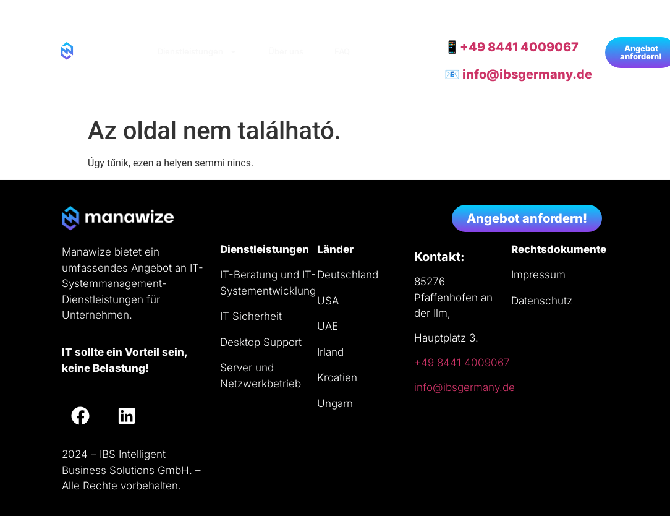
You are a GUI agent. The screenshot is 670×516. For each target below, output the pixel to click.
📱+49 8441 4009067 (511, 47)
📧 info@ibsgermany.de (518, 74)
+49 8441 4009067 (462, 362)
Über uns (285, 51)
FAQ (342, 51)
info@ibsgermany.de (464, 387)
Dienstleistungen (197, 51)
